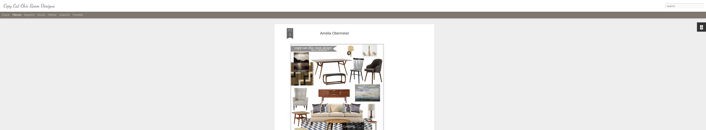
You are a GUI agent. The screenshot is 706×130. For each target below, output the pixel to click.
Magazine (29, 14)
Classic (6, 14)
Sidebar (52, 14)
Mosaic (41, 14)
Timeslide (77, 14)
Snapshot (64, 14)
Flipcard (16, 14)
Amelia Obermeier (334, 33)
